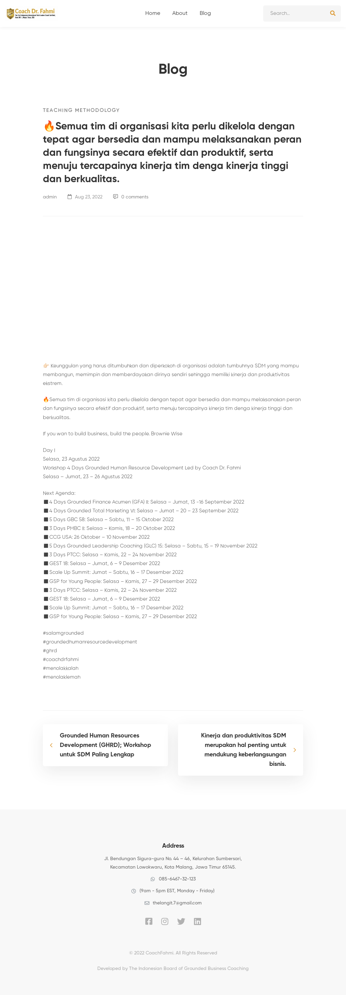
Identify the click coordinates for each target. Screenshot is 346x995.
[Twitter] (181, 921)
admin (50, 197)
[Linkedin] (197, 921)
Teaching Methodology (81, 110)
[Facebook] (149, 921)
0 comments (130, 197)
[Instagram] (165, 921)
